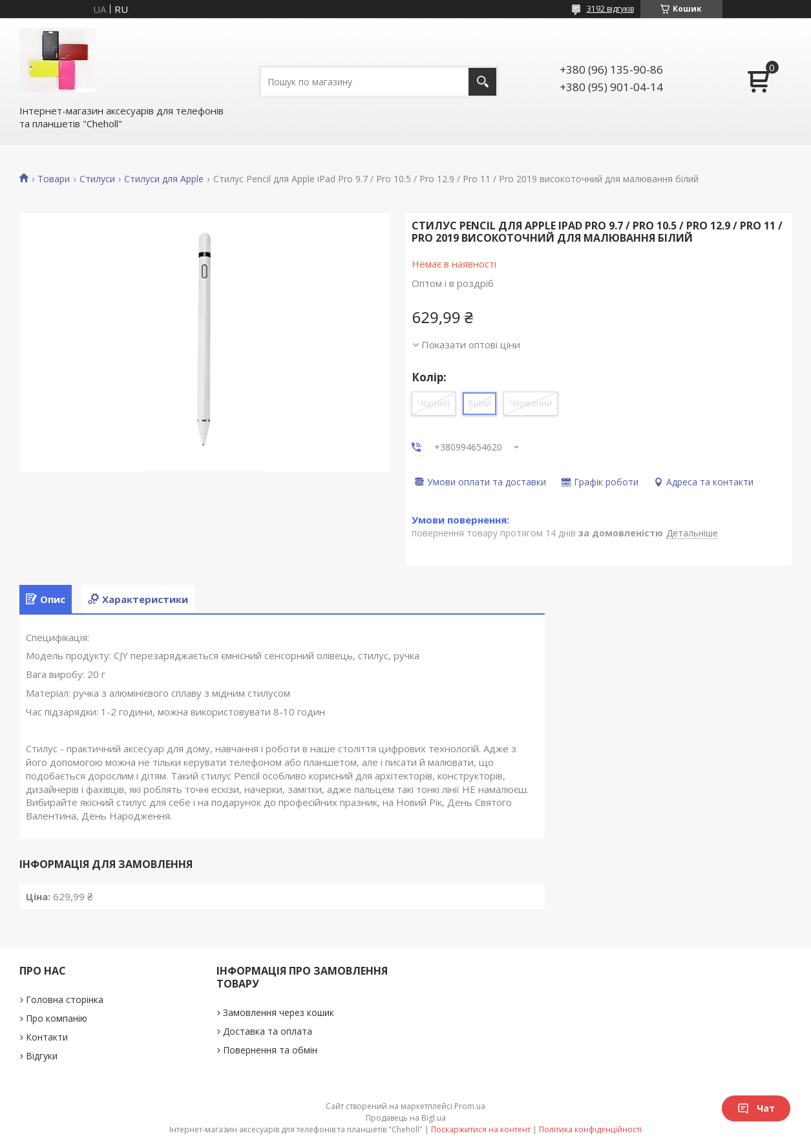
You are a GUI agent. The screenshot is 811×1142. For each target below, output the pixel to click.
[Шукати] (482, 82)
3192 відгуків (610, 8)
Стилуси (97, 179)
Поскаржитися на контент (481, 1129)
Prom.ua (469, 1106)
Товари (53, 179)
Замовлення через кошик (278, 1012)
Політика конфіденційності (590, 1129)
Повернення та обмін (270, 1050)
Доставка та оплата (267, 1031)
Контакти (47, 1037)
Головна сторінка (64, 999)
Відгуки (42, 1056)
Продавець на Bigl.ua (406, 1117)
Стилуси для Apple (164, 179)
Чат (756, 1108)
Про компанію (56, 1018)
